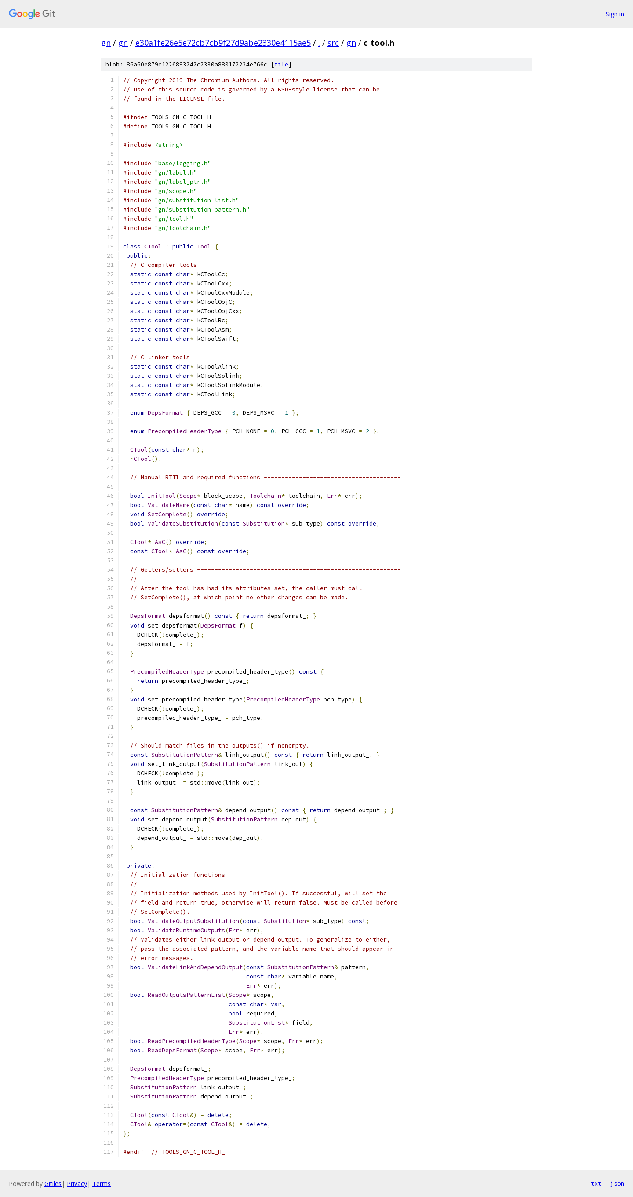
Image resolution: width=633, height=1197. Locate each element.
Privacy (77, 1183)
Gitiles (53, 1183)
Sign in (615, 14)
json (617, 1183)
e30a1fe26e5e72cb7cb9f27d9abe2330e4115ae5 (223, 42)
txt (596, 1183)
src (333, 42)
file (281, 64)
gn (106, 42)
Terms (101, 1183)
